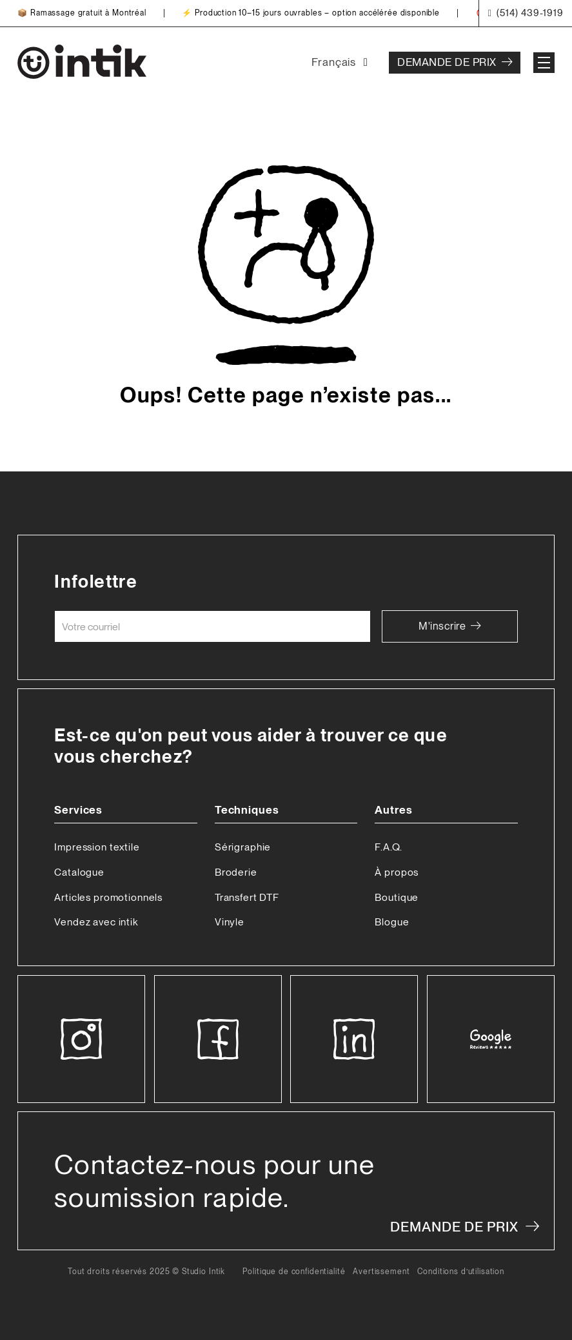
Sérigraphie (243, 846)
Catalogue (79, 872)
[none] (342, 63)
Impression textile (96, 846)
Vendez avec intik (96, 921)
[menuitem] (342, 63)
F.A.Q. (388, 846)
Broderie (236, 872)
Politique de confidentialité (293, 1272)
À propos (397, 872)
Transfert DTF (247, 897)
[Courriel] (212, 626)
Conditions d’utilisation (460, 1272)
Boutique (397, 897)
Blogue (392, 921)
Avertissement (381, 1272)
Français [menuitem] (333, 62)
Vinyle (229, 921)
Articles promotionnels (108, 897)
